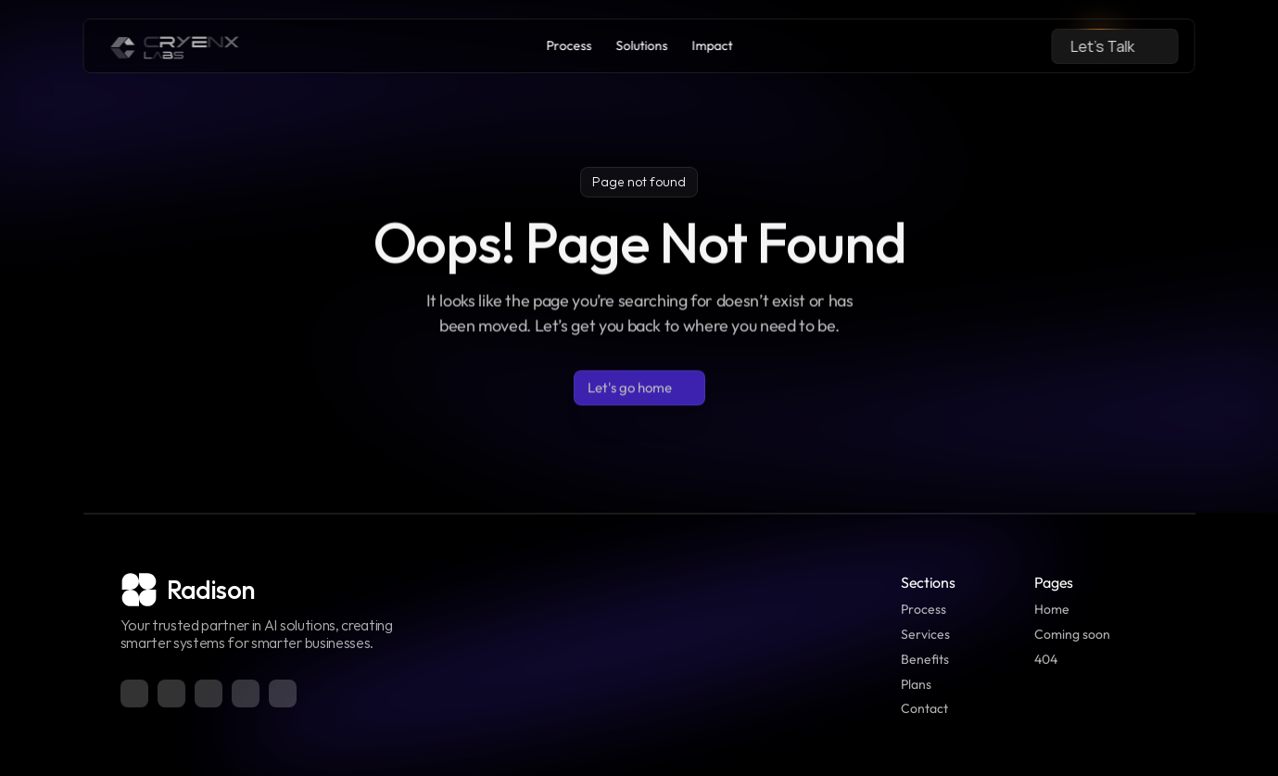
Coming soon (1072, 634)
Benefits (925, 659)
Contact (924, 708)
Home (1051, 609)
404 (1045, 659)
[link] (175, 46)
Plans (916, 684)
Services (925, 634)
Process (923, 609)
